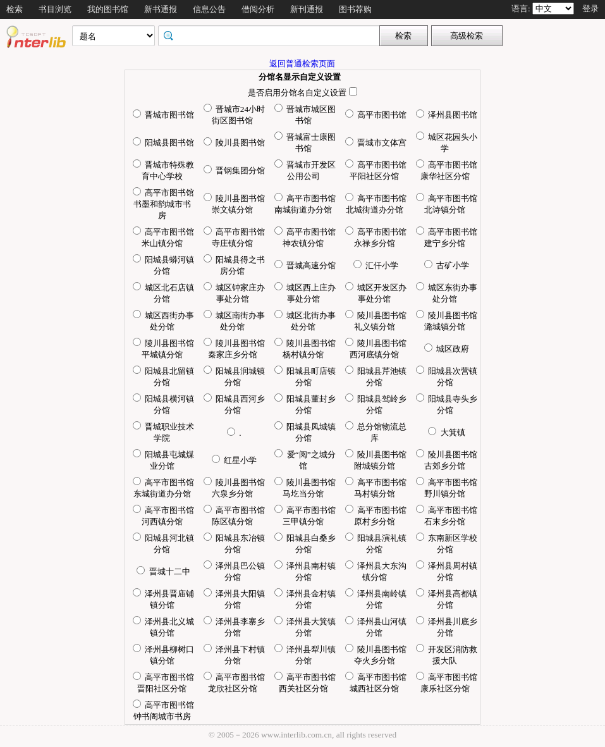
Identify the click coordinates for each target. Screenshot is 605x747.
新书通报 (160, 9)
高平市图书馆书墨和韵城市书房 (163, 204)
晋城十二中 (163, 571)
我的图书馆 (107, 9)
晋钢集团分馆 (234, 170)
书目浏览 (55, 9)
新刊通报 (306, 9)
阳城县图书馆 (163, 142)
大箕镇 (446, 432)
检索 (14, 9)
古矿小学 (446, 265)
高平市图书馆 (375, 115)
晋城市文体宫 (375, 142)
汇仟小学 (375, 265)
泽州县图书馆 (446, 115)
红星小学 (234, 460)
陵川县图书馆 (234, 142)
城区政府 (446, 349)
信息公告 (209, 9)
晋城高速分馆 (305, 265)
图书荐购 (355, 9)
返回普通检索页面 (302, 63)
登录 (590, 8)
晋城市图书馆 (163, 115)
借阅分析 (257, 9)
